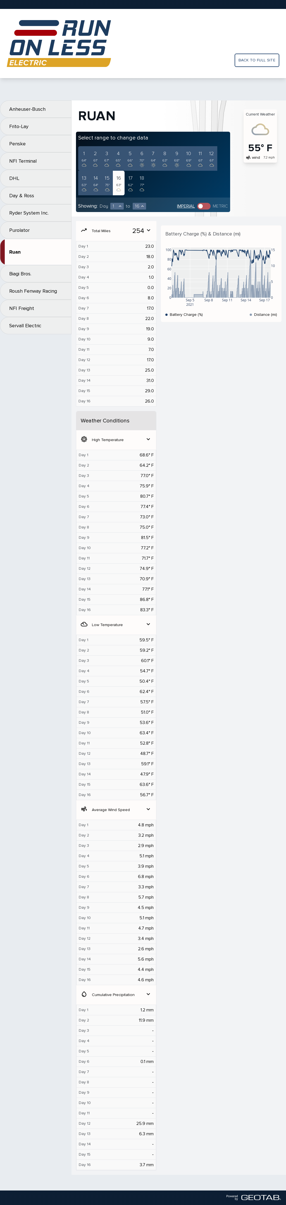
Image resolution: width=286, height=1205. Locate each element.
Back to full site (257, 60)
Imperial (186, 206)
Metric (220, 206)
